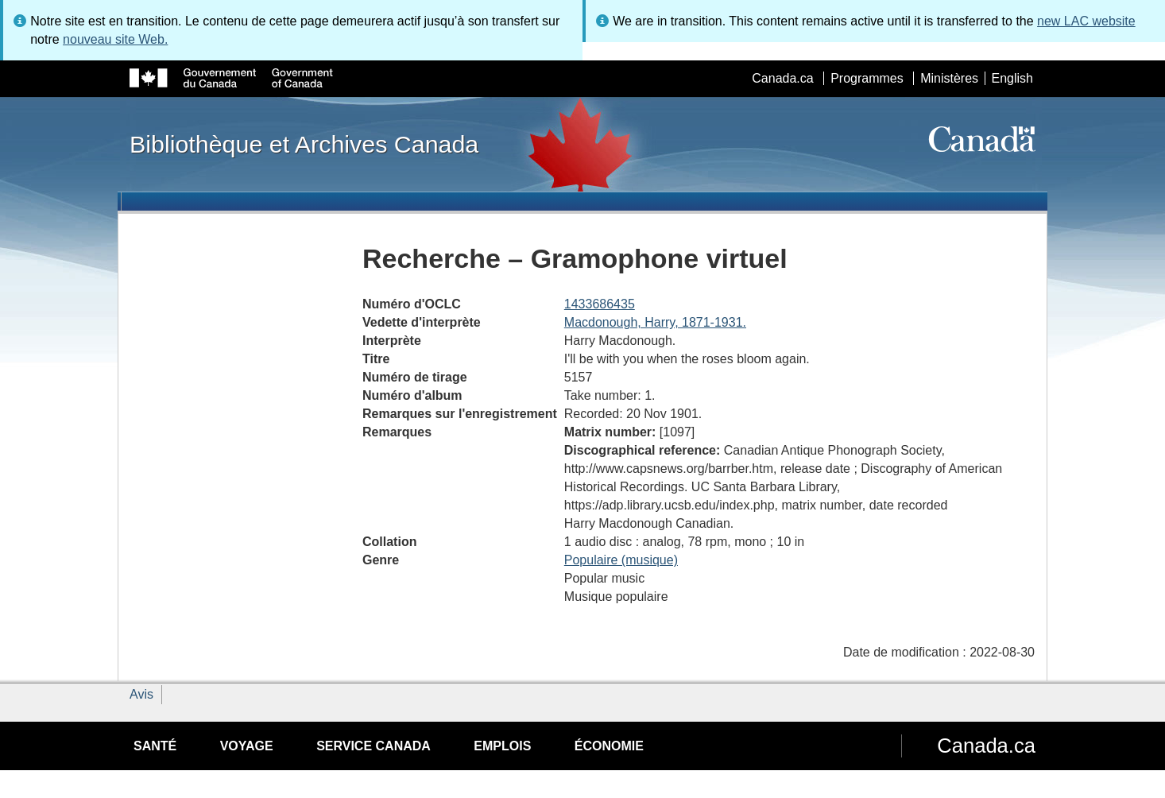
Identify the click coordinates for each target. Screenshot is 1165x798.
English (1012, 78)
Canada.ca (782, 78)
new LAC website (1086, 21)
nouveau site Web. (115, 39)
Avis (141, 694)
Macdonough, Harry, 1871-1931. (655, 322)
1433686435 (599, 304)
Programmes (867, 78)
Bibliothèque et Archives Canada (304, 143)
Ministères (949, 78)
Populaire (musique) (621, 560)
